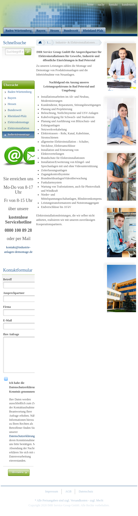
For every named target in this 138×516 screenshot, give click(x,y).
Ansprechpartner (13, 293)
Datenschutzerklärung (22, 436)
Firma (7, 307)
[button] (27, 51)
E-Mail (7, 320)
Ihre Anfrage (11, 334)
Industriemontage (50, 42)
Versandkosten (78, 500)
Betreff (7, 279)
